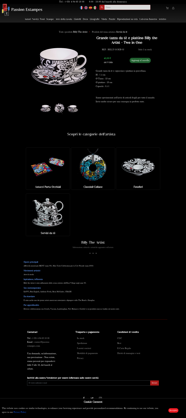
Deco (85, 19)
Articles (162, 19)
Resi (119, 343)
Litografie (95, 19)
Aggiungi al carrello (140, 60)
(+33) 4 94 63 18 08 (74, 2)
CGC (119, 338)
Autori (28, 19)
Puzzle (112, 19)
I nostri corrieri (84, 348)
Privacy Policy (20, 412)
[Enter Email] (88, 383)
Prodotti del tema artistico (109, 32)
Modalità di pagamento (87, 353)
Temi (42, 19)
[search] (127, 7)
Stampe (50, 19)
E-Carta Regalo (124, 348)
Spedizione (82, 343)
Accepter (173, 410)
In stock (80, 338)
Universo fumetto (148, 19)
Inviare (154, 383)
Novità (35, 19)
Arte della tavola (64, 19)
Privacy (80, 358)
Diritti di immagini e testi (128, 353)
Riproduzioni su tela (127, 19)
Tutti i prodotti (73, 32)
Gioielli (77, 19)
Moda (104, 19)
